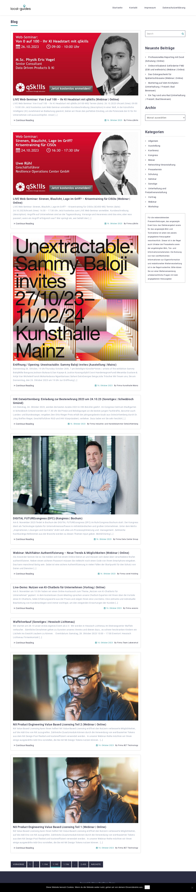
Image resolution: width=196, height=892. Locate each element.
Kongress (153, 155)
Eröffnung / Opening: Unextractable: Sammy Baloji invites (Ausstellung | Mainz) (64, 364)
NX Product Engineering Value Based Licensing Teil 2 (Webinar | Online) (59, 724)
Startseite (117, 7)
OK (147, 887)
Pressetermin (155, 169)
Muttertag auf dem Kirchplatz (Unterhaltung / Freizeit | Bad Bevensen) (162, 87)
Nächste (96, 864)
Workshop (153, 206)
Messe (151, 160)
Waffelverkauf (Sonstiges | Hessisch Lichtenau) (44, 621)
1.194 (45, 864)
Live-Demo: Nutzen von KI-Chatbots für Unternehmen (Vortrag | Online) (59, 587)
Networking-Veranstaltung (161, 165)
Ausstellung (154, 146)
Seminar (152, 179)
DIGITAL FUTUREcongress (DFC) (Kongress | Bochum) (47, 518)
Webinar (152, 202)
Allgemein (153, 141)
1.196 (66, 864)
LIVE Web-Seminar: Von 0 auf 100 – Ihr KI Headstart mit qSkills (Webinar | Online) (66, 99)
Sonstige (152, 184)
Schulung (153, 174)
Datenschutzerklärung (174, 7)
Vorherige (18, 864)
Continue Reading (23, 120)
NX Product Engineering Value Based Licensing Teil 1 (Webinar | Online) (59, 827)
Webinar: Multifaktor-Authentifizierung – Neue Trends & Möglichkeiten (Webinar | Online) (71, 552)
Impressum (150, 7)
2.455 (83, 864)
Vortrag (152, 197)
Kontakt (133, 7)
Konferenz (153, 150)
